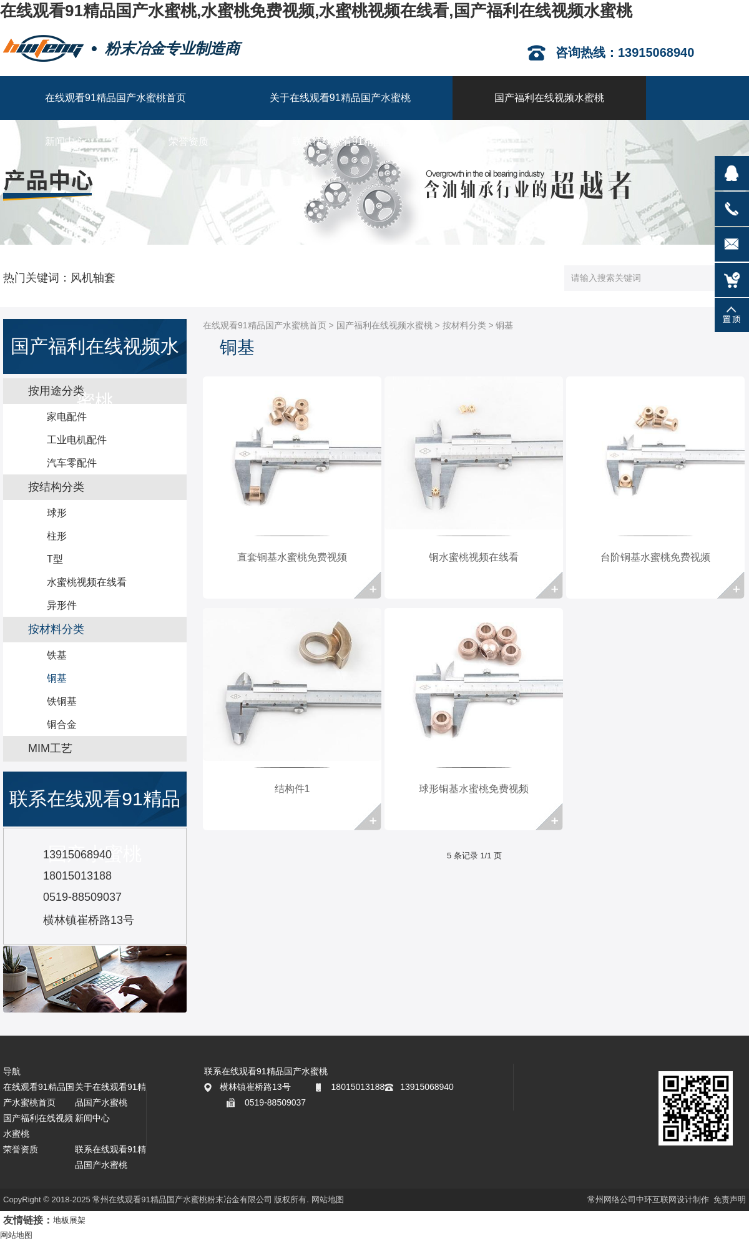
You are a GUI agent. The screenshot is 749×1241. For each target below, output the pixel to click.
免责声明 (729, 1199)
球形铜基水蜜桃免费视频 (474, 788)
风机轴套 (93, 278)
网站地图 (327, 1199)
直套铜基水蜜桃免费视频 (292, 557)
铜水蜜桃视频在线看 (474, 557)
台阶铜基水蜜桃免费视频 (655, 557)
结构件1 (292, 788)
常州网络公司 (611, 1199)
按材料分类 (464, 325)
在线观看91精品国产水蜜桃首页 (264, 325)
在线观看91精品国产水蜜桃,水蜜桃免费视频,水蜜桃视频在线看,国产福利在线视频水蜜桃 (316, 10)
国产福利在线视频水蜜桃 (384, 325)
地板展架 (69, 1220)
